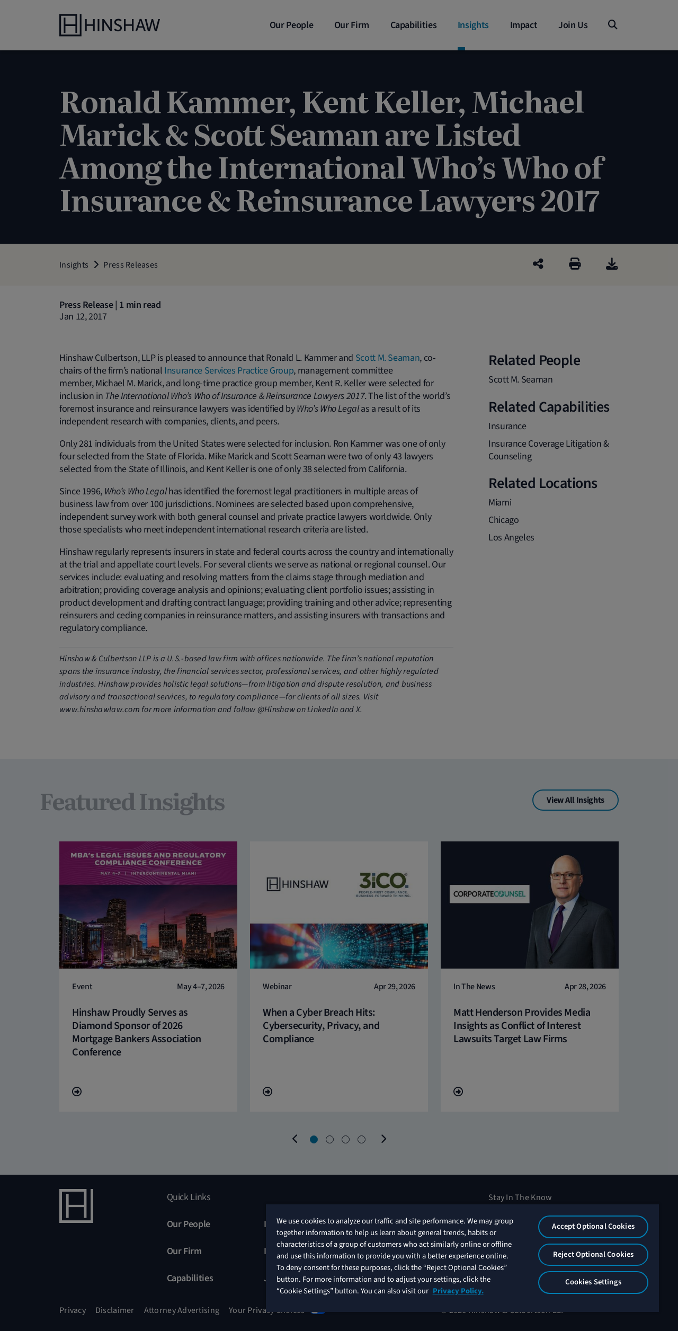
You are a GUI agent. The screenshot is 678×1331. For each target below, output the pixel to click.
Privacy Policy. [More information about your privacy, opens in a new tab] (458, 1291)
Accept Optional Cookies (593, 1226)
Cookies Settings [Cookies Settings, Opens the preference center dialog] (593, 1282)
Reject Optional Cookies (593, 1254)
